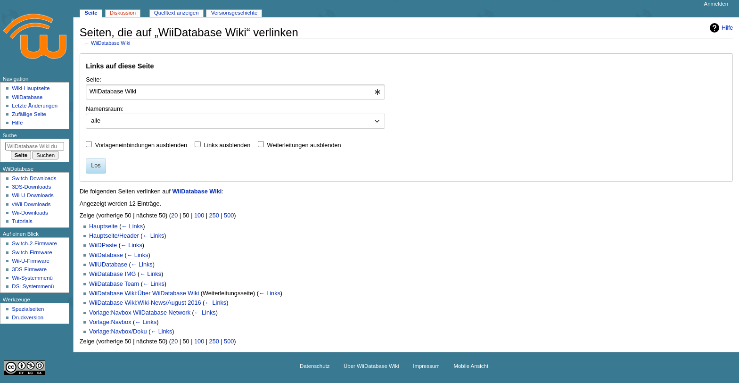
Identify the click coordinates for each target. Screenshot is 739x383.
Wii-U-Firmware (30, 261)
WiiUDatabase (108, 264)
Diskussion (123, 13)
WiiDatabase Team (114, 284)
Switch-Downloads (34, 178)
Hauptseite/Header (114, 236)
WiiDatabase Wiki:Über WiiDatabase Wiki (144, 293)
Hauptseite (103, 226)
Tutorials (22, 221)
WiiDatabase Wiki (111, 43)
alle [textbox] (95, 120)
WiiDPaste (103, 245)
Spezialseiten (28, 309)
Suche (10, 135)
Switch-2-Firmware (34, 243)
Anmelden (716, 4)
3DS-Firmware (29, 269)
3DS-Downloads (31, 187)
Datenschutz (315, 366)
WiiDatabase (106, 255)
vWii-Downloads (31, 204)
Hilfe (720, 28)
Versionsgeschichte (234, 13)
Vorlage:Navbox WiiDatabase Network (139, 312)
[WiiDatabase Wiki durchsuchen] (34, 146)
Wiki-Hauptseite (30, 88)
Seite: (93, 79)
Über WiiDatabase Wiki (371, 366)
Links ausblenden (227, 145)
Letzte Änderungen (34, 105)
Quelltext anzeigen (176, 13)
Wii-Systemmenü (32, 278)
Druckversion (27, 317)
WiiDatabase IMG (112, 274)
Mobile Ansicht (470, 366)
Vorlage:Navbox (110, 322)
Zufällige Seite (29, 114)
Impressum (426, 366)
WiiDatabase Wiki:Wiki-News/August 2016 (145, 303)
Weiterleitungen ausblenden (304, 145)
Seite (90, 13)
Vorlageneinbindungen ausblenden (141, 145)
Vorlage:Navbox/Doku (118, 331)
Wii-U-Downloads (32, 195)
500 (229, 215)
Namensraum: (104, 109)
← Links (132, 226)
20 (174, 215)
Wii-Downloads (30, 213)
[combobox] (235, 92)
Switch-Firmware (32, 252)
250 (214, 215)
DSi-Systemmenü (33, 286)
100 (199, 215)
